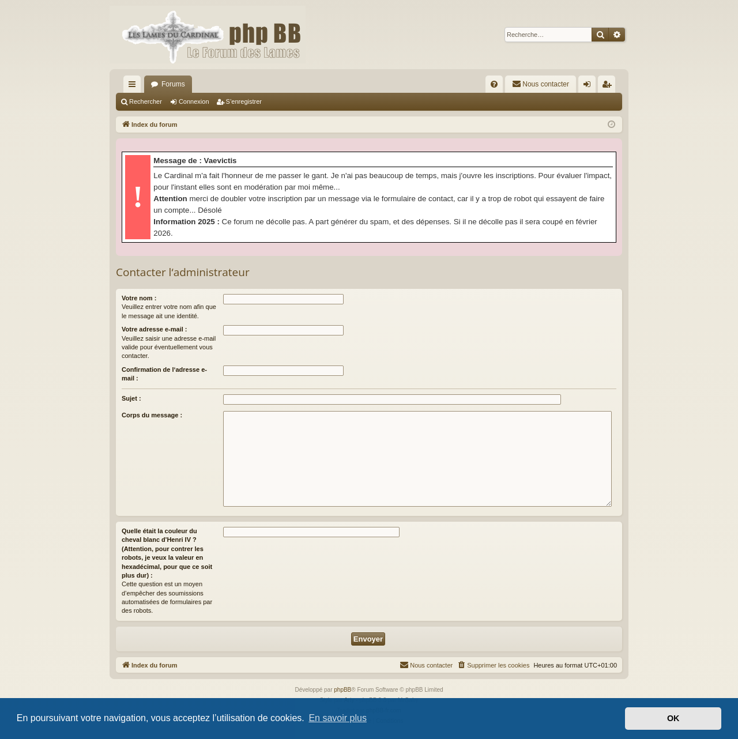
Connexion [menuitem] (589, 86)
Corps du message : (152, 415)
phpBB (342, 690)
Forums (173, 84)
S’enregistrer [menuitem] (609, 86)
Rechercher (145, 101)
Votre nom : (139, 298)
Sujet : (131, 398)
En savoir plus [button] (337, 718)
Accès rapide (134, 86)
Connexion (194, 101)
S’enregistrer (244, 101)
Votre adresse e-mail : (154, 329)
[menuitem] (494, 84)
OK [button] (673, 718)
